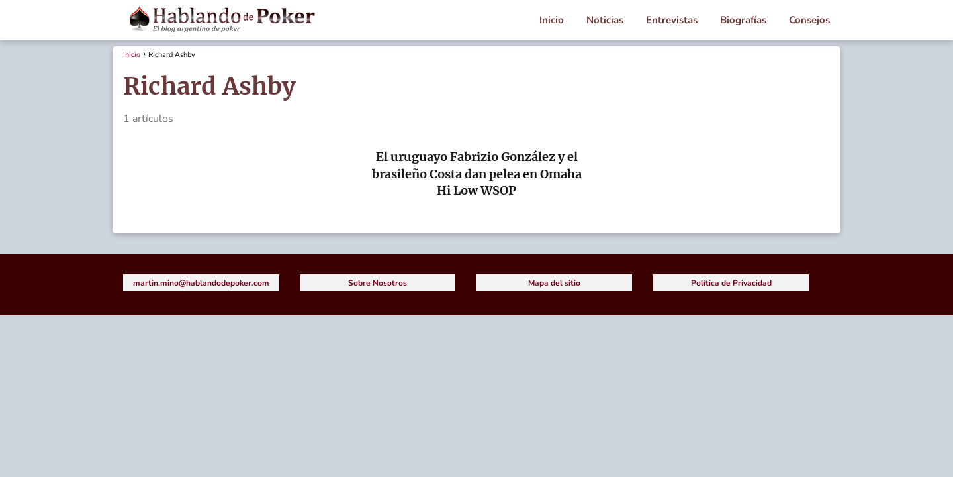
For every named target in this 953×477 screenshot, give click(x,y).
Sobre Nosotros (377, 283)
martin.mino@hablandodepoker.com (201, 283)
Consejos (809, 19)
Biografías (743, 19)
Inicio (551, 19)
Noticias (604, 19)
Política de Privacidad (731, 283)
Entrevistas (672, 19)
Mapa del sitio (554, 283)
